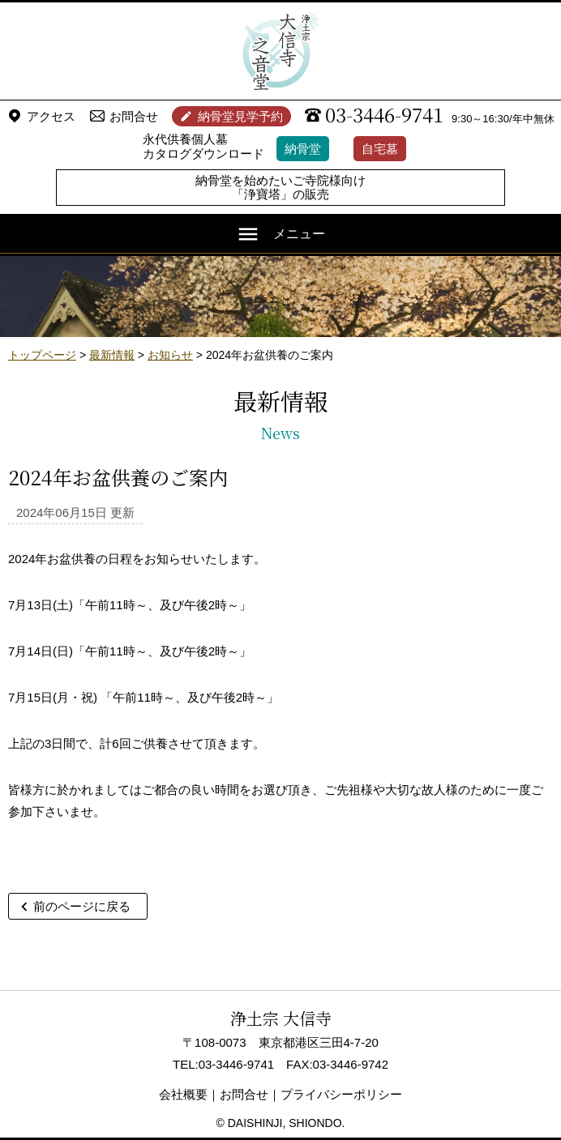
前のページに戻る (82, 906)
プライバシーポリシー (341, 1094)
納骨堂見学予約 (240, 116)
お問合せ (133, 116)
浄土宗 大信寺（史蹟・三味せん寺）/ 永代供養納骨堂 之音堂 (280, 51)
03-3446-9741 (384, 114)
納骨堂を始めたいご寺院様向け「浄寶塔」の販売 (280, 187)
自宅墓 (380, 149)
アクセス (51, 116)
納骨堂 (303, 149)
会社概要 (183, 1094)
